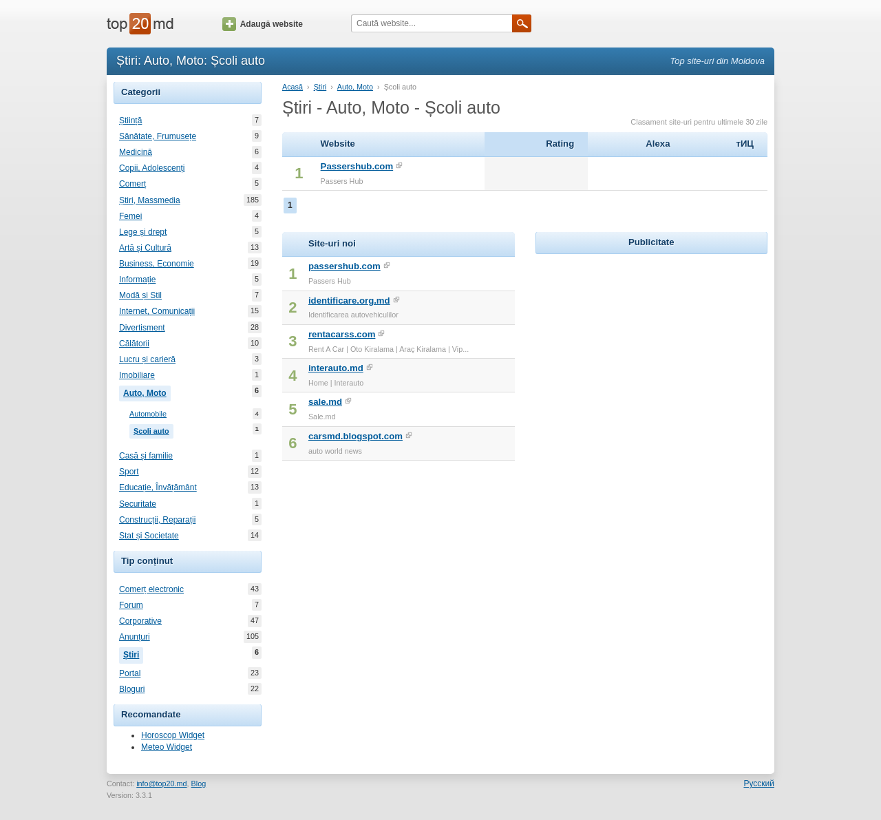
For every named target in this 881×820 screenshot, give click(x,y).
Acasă (292, 87)
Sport (129, 471)
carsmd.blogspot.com (355, 436)
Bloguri (132, 689)
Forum (131, 605)
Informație (137, 279)
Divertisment (142, 327)
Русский (758, 783)
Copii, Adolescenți (151, 168)
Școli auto (153, 429)
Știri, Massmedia (149, 200)
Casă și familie (146, 455)
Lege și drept (143, 232)
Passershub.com (357, 166)
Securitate (137, 503)
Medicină (135, 152)
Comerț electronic (151, 589)
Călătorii (134, 343)
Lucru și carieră (147, 359)
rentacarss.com (342, 334)
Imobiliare (137, 375)
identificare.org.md (349, 300)
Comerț (132, 183)
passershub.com (344, 266)
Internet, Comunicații (157, 311)
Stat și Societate (149, 535)
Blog (198, 783)
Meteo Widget (166, 747)
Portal (129, 673)
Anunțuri (134, 636)
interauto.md (335, 368)
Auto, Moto (147, 392)
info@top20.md (161, 783)
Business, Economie (156, 263)
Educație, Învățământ (158, 487)
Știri (133, 653)
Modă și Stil (140, 295)
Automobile (148, 414)
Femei (130, 216)
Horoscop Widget (172, 735)
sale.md (325, 402)
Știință (130, 120)
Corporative (140, 621)
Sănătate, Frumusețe (157, 136)
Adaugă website (262, 24)
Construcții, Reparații (157, 519)
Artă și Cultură (145, 247)
